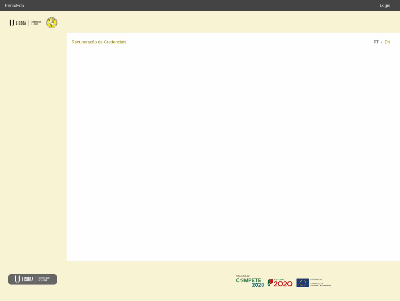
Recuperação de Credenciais (99, 42)
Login (385, 5)
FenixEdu (14, 5)
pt (376, 42)
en (387, 42)
